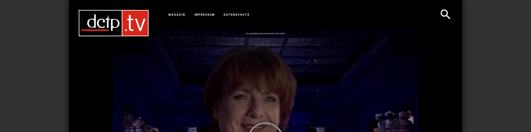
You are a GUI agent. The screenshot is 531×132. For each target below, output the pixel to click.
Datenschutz (237, 14)
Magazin (176, 14)
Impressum (204, 14)
